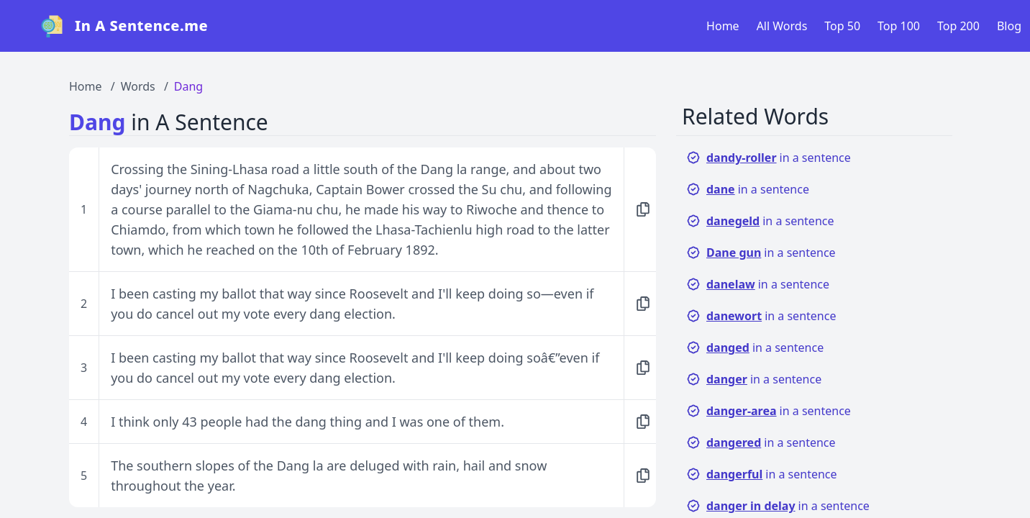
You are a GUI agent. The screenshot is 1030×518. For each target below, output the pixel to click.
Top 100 (899, 26)
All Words (782, 26)
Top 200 (958, 26)
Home (722, 26)
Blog (1009, 26)
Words (138, 86)
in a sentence (768, 157)
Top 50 (842, 26)
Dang (188, 86)
